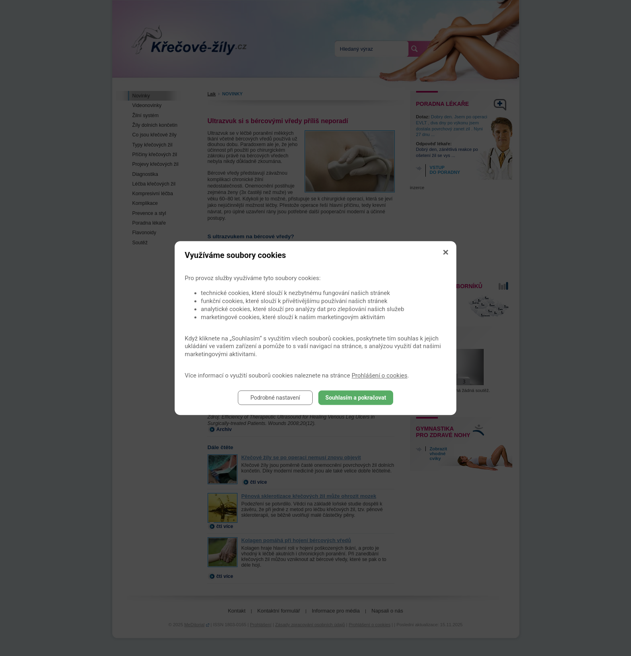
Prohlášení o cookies (380, 375)
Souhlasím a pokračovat (356, 397)
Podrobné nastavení (275, 397)
